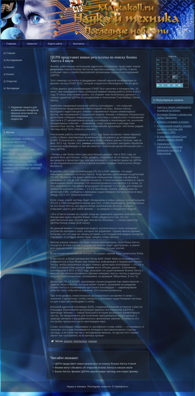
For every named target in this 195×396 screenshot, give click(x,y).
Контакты (78, 43)
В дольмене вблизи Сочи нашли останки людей (171, 138)
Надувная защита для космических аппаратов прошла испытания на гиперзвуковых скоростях (25, 113)
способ (37, 164)
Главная (11, 43)
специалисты (23, 164)
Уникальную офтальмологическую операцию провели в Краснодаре (169, 148)
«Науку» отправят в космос (173, 121)
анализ (90, 267)
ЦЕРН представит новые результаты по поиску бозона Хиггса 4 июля (95, 363)
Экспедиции (12, 88)
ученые (24, 167)
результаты (10, 157)
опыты (18, 154)
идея (33, 139)
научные (9, 153)
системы (8, 164)
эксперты (8, 171)
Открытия (11, 81)
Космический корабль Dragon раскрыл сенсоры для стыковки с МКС (174, 129)
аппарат (16, 138)
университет (10, 167)
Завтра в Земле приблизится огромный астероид (174, 109)
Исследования (14, 60)
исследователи (14, 149)
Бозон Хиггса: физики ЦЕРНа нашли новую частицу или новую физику (96, 371)
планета (27, 153)
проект (37, 153)
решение (26, 157)
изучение (8, 141)
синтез (31, 161)
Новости (32, 43)
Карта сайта (55, 43)
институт (20, 141)
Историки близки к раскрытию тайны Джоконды (174, 116)
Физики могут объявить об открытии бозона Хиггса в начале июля (93, 367)
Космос (10, 74)
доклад (26, 138)
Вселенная (7, 139)
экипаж (35, 167)
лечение (30, 150)
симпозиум (22, 161)
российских (10, 161)
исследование (14, 145)
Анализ (10, 67)
